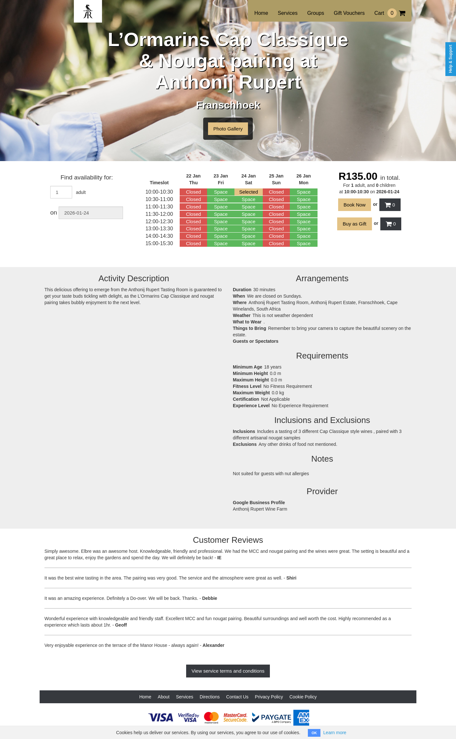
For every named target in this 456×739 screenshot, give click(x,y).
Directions (210, 696)
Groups (315, 13)
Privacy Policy (269, 696)
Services (288, 13)
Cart (389, 13)
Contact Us (237, 696)
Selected (248, 192)
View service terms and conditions (228, 671)
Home (261, 13)
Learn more (335, 732)
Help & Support (450, 59)
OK (314, 733)
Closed (193, 192)
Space (221, 192)
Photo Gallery (228, 128)
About (164, 696)
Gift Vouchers (349, 13)
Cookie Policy (303, 696)
